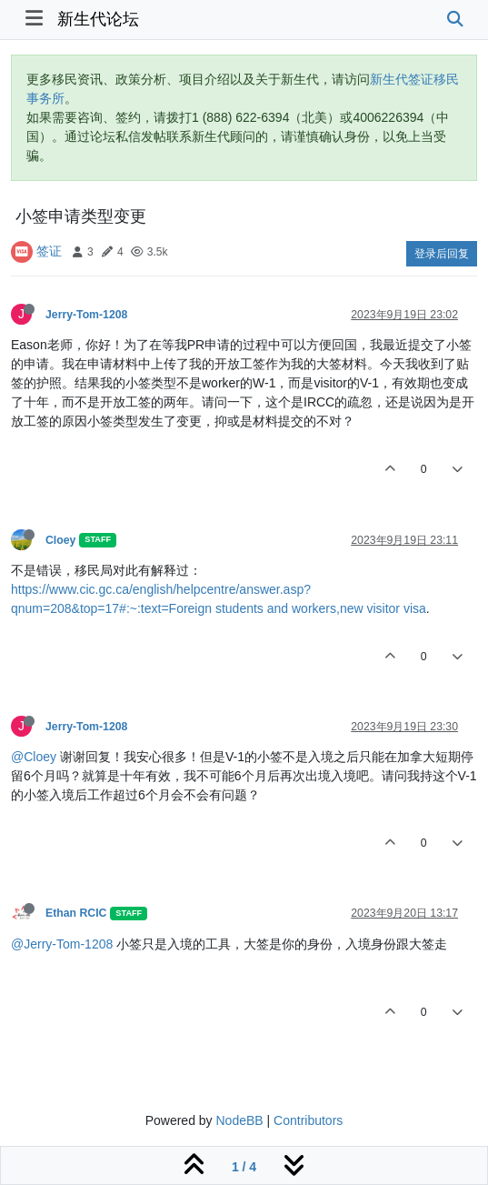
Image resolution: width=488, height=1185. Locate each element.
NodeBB (239, 1120)
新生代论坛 (98, 19)
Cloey (60, 540)
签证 (49, 251)
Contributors (308, 1120)
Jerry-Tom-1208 (86, 314)
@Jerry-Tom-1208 (62, 944)
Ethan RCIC (75, 913)
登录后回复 (441, 253)
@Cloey (33, 756)
